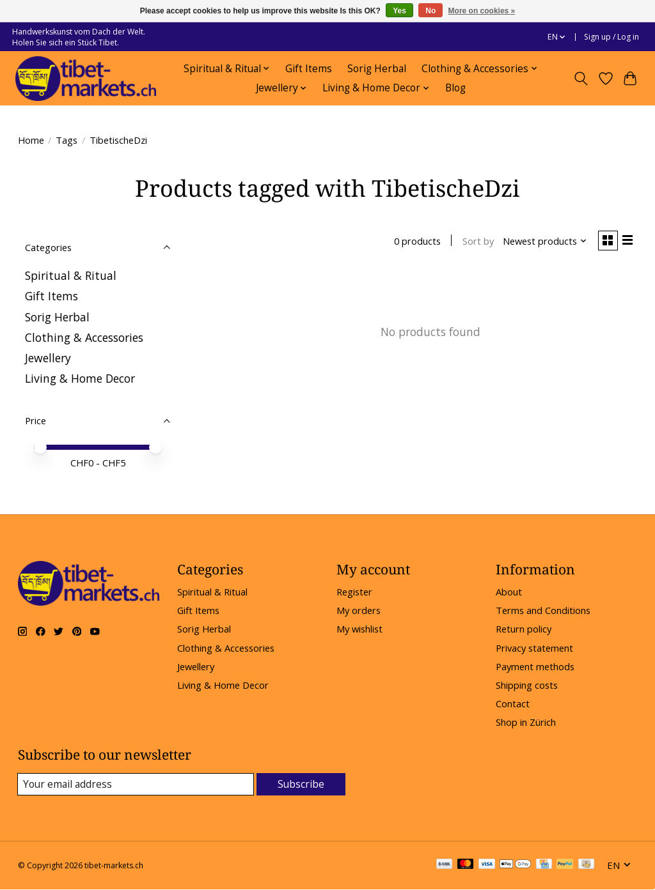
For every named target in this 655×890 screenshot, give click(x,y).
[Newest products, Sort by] (540, 242)
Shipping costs (527, 685)
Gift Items (308, 68)
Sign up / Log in (611, 36)
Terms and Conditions (543, 610)
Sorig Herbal (376, 68)
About (509, 591)
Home (31, 140)
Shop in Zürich (526, 722)
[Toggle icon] (580, 78)
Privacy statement (534, 647)
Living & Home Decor (80, 378)
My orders (358, 610)
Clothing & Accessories (84, 337)
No (430, 10)
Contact (513, 703)
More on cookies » (482, 10)
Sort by (473, 242)
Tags (66, 140)
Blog (455, 88)
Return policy (523, 628)
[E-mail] (136, 784)
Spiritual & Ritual (70, 275)
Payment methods (535, 666)
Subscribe (301, 784)
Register (354, 591)
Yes (399, 10)
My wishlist (359, 628)
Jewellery (48, 357)
